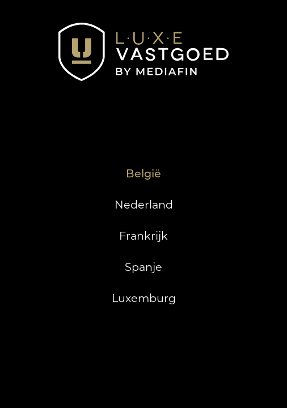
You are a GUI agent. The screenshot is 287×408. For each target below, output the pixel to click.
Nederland (144, 204)
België (143, 173)
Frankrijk (143, 236)
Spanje (143, 267)
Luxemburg (144, 298)
